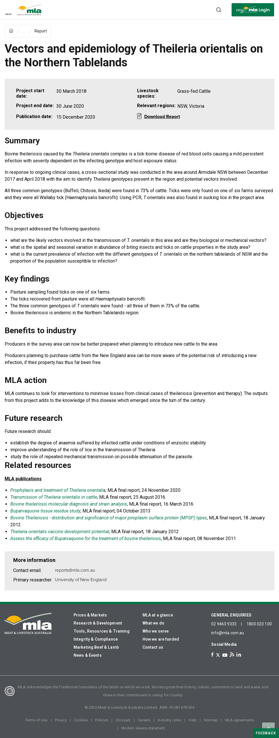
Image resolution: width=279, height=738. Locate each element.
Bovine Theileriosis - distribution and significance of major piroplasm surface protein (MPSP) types (108, 518)
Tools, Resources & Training (102, 631)
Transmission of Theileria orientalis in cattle (53, 497)
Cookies (81, 720)
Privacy (61, 720)
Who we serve (156, 631)
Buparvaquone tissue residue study (45, 511)
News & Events (88, 655)
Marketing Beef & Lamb (96, 647)
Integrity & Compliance (96, 639)
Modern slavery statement (143, 728)
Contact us (153, 647)
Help (192, 720)
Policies (101, 720)
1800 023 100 (259, 624)
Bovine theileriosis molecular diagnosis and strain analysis (68, 504)
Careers (144, 720)
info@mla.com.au (227, 633)
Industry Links (169, 720)
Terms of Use (36, 720)
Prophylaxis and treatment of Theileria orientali (56, 490)
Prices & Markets (90, 615)
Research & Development (98, 623)
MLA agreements (239, 720)
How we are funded (161, 639)
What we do (154, 623)
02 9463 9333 (223, 624)
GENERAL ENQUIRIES (231, 615)
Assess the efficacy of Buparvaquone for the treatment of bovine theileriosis (85, 538)
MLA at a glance (158, 615)
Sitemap (211, 720)
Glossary (123, 720)
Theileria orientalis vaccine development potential (59, 531)
